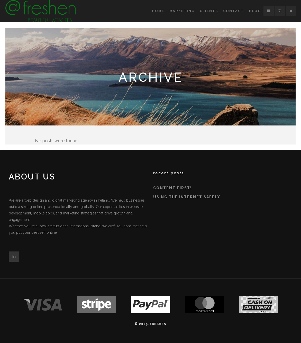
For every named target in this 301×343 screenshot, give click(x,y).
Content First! (172, 188)
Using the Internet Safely (186, 197)
